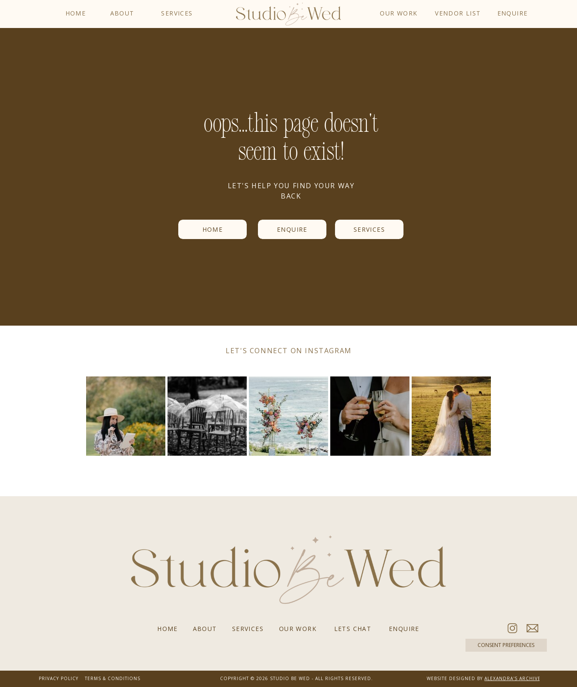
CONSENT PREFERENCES (506, 645)
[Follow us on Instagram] (512, 628)
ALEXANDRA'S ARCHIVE (512, 678)
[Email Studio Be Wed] (532, 628)
